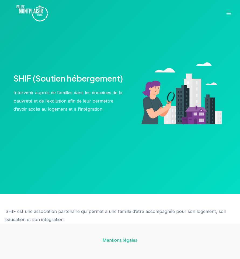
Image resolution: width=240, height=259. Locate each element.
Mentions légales (120, 240)
